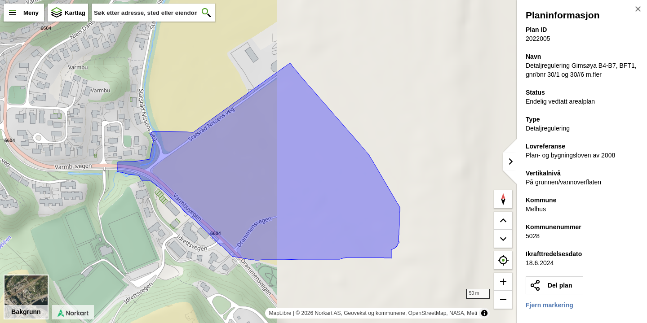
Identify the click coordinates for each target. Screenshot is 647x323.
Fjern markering (549, 305)
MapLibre (280, 313)
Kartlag (75, 12)
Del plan (560, 285)
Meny (31, 12)
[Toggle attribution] (484, 313)
